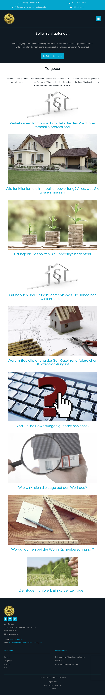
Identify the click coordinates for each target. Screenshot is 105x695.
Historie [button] (58, 661)
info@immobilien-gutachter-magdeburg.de (30, 7)
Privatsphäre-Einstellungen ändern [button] (70, 657)
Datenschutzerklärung (52, 685)
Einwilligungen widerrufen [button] (66, 664)
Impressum (52, 682)
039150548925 (78, 7)
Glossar (7, 664)
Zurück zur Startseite (52, 56)
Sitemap (52, 689)
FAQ (5, 668)
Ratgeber (8, 661)
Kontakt (7, 657)
